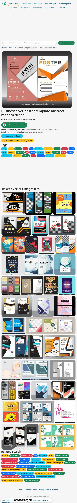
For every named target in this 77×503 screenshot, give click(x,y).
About (48, 490)
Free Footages (50, 3)
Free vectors (13, 3)
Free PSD (62, 8)
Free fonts (38, 3)
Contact (55, 490)
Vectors (11, 47)
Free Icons (13, 8)
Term (35, 490)
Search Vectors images (12, 43)
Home (4, 47)
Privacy (41, 490)
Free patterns (50, 8)
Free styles (37, 8)
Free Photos (26, 3)
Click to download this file (14, 125)
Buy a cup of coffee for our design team (17, 140)
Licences (28, 490)
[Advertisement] (38, 25)
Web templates (65, 3)
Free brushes (25, 8)
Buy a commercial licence (12, 136)
